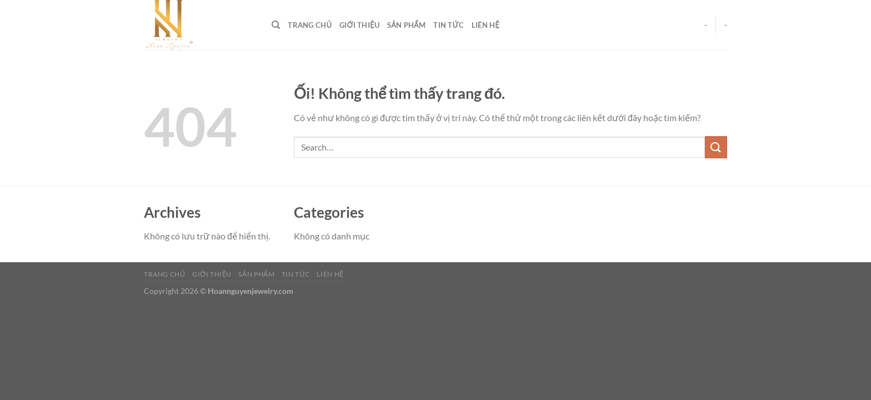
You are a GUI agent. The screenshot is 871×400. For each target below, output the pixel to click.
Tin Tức (448, 25)
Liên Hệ (485, 25)
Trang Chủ (310, 25)
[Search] (276, 25)
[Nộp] (716, 147)
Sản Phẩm (406, 25)
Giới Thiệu (359, 25)
